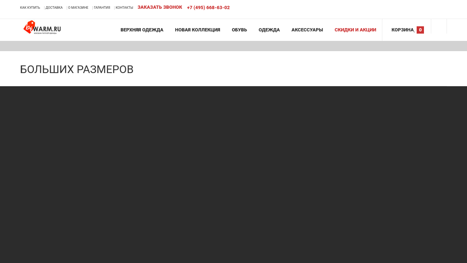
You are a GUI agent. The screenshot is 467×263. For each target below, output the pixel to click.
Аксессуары (307, 30)
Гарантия (102, 7)
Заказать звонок (160, 7)
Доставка (54, 7)
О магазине (78, 7)
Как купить (30, 7)
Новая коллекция (197, 30)
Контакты (124, 7)
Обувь (239, 30)
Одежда (269, 30)
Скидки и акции (355, 30)
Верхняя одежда (141, 30)
